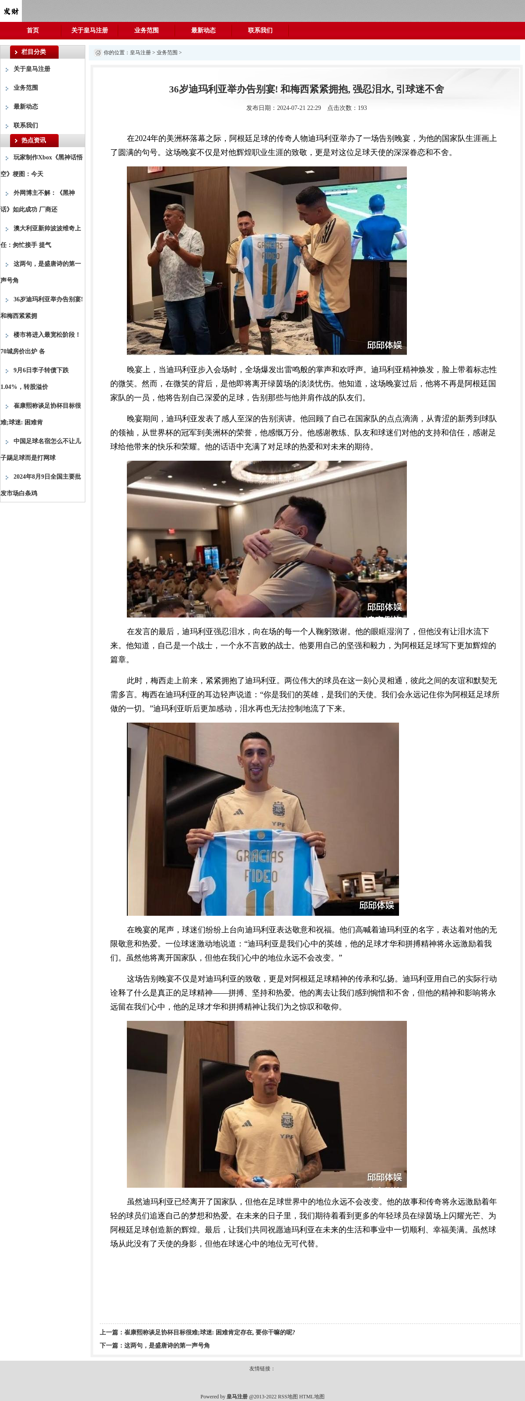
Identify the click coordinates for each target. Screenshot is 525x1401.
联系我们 (260, 30)
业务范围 (146, 30)
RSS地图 (288, 1397)
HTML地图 (312, 1397)
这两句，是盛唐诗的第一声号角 (167, 1345)
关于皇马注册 (89, 30)
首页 (33, 30)
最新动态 (203, 30)
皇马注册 (140, 52)
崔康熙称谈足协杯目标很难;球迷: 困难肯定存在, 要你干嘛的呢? (209, 1332)
